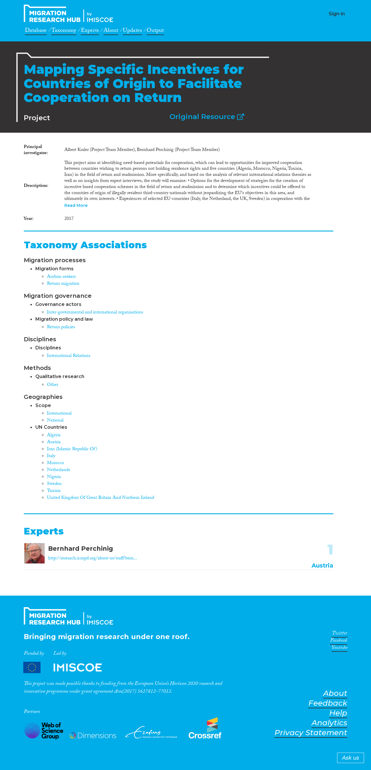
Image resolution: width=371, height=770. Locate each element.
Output (155, 31)
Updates (132, 31)
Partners (67, 667)
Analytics (329, 722)
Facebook (338, 641)
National (55, 421)
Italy (51, 456)
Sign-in (337, 14)
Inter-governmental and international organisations (95, 313)
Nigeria (54, 477)
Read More (76, 205)
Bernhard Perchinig (80, 548)
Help (338, 713)
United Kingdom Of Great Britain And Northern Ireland (100, 498)
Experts (90, 31)
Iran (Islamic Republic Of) (72, 449)
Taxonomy (63, 31)
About (110, 31)
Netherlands (58, 470)
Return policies (61, 327)
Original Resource (207, 116)
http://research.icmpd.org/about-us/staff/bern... (92, 559)
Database (36, 31)
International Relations (68, 356)
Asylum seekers (61, 277)
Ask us (350, 758)
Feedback (327, 703)
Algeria (54, 435)
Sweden (54, 484)
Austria (54, 442)
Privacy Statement (310, 732)
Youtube (339, 648)
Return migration (63, 284)
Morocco (55, 463)
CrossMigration (70, 13)
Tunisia (54, 491)
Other (52, 385)
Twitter (339, 634)
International (59, 414)
